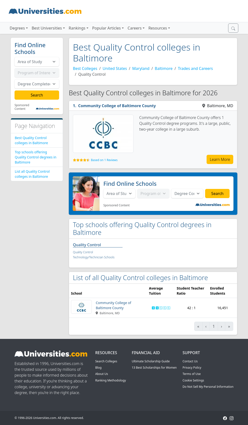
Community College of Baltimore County (117, 105)
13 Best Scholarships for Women (154, 367)
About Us (101, 374)
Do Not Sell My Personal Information (208, 387)
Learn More (220, 159)
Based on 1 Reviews (104, 160)
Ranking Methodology (110, 380)
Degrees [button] (17, 28)
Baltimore (163, 68)
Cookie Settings (193, 380)
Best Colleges (85, 68)
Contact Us (190, 361)
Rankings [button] (77, 28)
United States (115, 68)
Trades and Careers (195, 68)
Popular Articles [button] (106, 28)
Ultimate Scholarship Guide (151, 361)
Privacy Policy (192, 367)
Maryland (140, 68)
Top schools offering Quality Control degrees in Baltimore (35, 157)
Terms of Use (192, 374)
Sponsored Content (22, 107)
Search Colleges (106, 361)
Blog (98, 367)
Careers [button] (135, 28)
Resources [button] (157, 28)
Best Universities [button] (47, 28)
